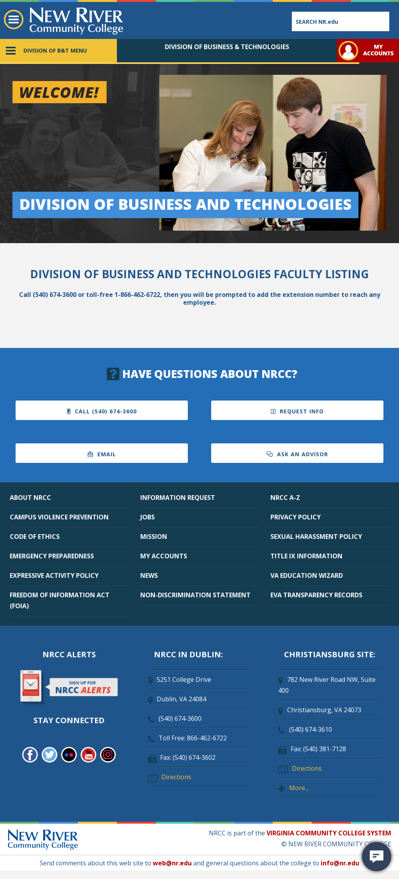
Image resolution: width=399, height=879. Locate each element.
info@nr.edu (340, 863)
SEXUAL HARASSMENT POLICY (316, 536)
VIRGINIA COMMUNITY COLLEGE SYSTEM (329, 833)
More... (299, 788)
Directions (176, 777)
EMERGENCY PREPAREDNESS (52, 556)
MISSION (153, 536)
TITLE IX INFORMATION (306, 556)
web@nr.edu (172, 863)
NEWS (149, 575)
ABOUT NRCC (30, 497)
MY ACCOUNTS (163, 556)
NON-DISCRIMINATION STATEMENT (195, 595)
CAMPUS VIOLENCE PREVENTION (59, 517)
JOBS (147, 517)
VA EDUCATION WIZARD (306, 575)
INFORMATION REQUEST (177, 497)
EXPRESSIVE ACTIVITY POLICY (54, 575)
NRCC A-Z (285, 497)
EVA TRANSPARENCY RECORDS (316, 595)
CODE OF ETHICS (35, 536)
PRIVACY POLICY (295, 517)
